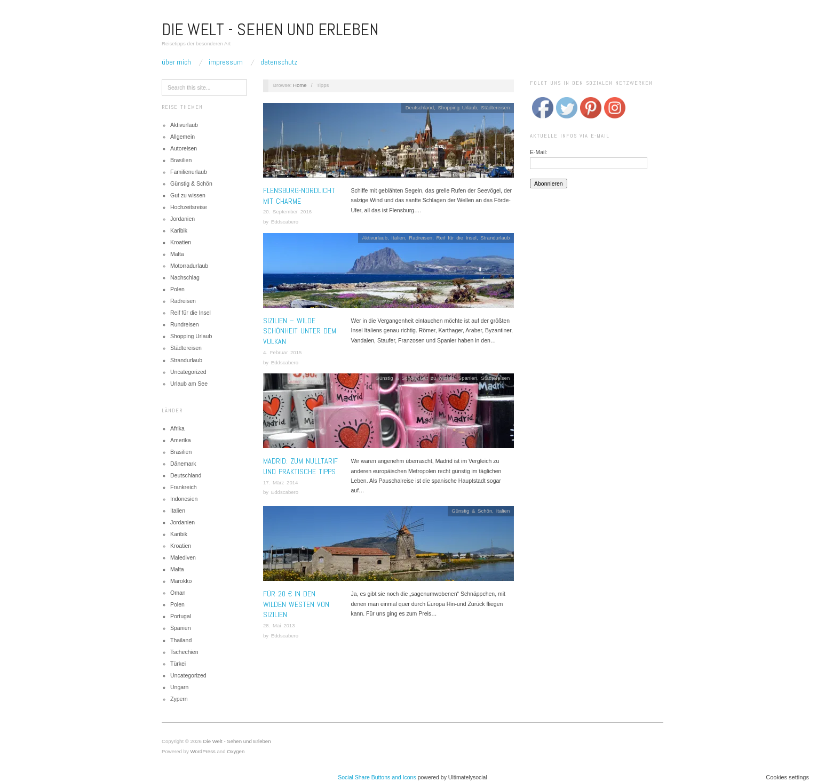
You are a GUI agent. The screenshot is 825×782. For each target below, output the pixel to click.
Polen (177, 289)
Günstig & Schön (191, 183)
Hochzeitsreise (188, 207)
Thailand (181, 640)
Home (300, 85)
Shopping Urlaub (191, 336)
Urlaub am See (189, 383)
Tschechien (184, 652)
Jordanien (182, 219)
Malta (177, 254)
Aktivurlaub (184, 125)
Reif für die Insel (190, 312)
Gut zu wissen (187, 195)
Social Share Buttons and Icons (377, 777)
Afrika (177, 428)
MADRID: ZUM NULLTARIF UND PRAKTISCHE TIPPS (300, 466)
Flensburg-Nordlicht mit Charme (299, 196)
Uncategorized (188, 372)
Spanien (180, 628)
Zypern (179, 699)
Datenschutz (278, 62)
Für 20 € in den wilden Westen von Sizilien (296, 604)
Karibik (178, 230)
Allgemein (182, 136)
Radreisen (183, 301)
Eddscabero (284, 222)
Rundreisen (184, 324)
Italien (177, 510)
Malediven (183, 557)
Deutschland (185, 475)
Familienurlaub (188, 172)
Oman (178, 592)
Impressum (226, 62)
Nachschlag (185, 277)
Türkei (178, 663)
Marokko (181, 581)
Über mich (176, 62)
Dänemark (183, 463)
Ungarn (179, 687)
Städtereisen (186, 348)
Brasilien (181, 160)
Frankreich (183, 487)
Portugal (180, 616)
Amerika (180, 440)
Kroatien (180, 242)
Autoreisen (183, 148)
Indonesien (183, 499)
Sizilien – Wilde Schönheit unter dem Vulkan (299, 331)
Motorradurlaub (189, 265)
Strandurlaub (186, 360)
